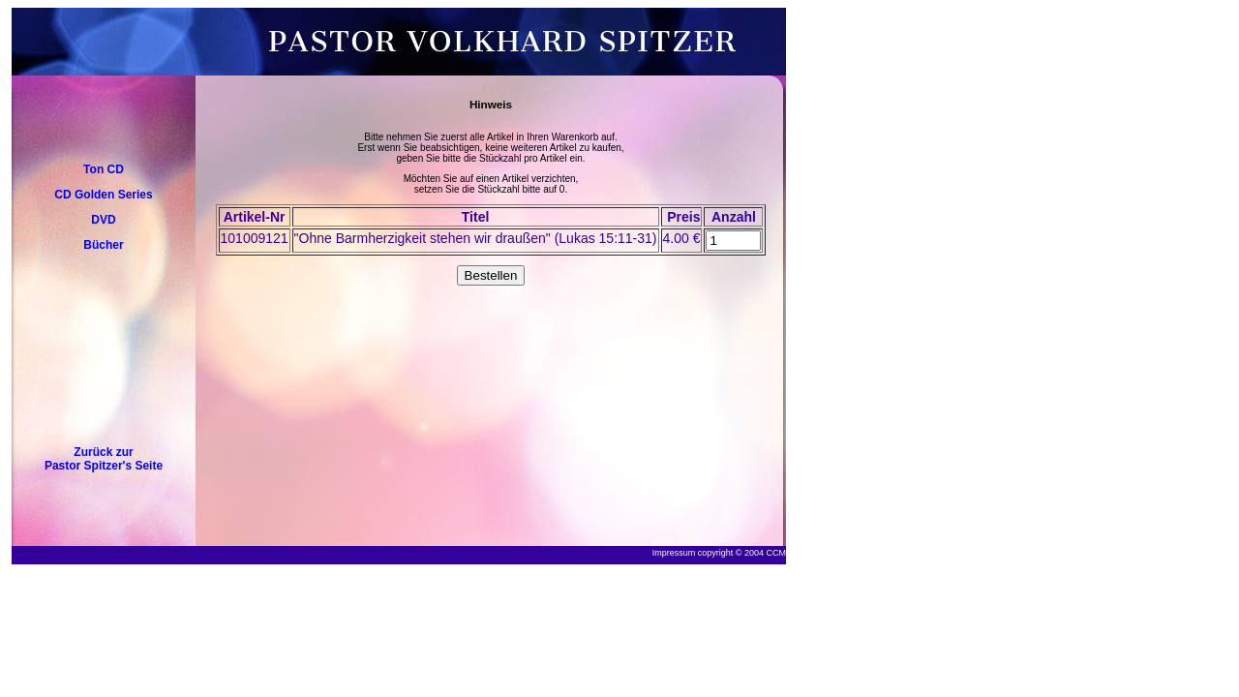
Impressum (674, 553)
